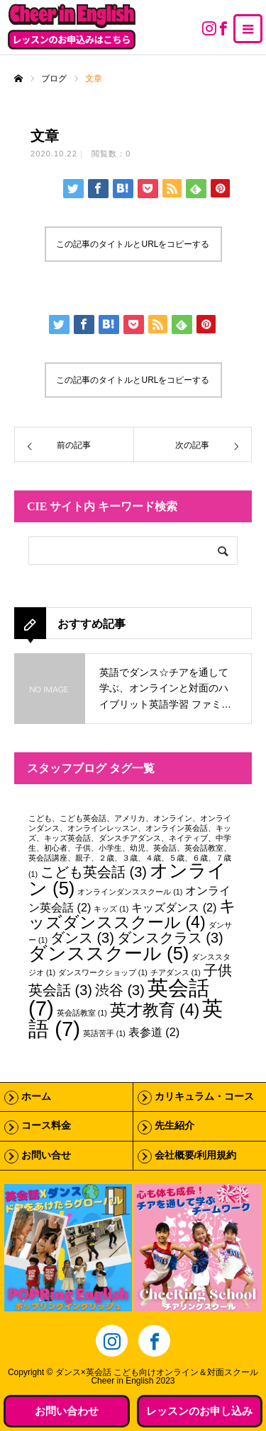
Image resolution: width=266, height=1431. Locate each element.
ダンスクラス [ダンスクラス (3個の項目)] (170, 938)
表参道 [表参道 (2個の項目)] (153, 1031)
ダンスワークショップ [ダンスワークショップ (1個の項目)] (103, 972)
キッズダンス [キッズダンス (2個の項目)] (173, 907)
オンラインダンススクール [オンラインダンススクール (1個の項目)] (129, 891)
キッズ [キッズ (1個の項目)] (111, 908)
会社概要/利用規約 (196, 1155)
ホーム (36, 1096)
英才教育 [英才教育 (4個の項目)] (155, 1010)
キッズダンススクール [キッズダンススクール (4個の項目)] (132, 914)
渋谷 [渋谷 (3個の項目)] (120, 990)
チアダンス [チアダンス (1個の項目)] (175, 972)
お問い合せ (46, 1155)
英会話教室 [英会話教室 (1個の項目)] (82, 1012)
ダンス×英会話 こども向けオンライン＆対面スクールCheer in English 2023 (156, 1376)
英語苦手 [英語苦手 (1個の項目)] (104, 1033)
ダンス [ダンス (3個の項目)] (82, 938)
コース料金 (46, 1125)
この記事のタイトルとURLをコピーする (132, 244)
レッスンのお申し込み (199, 1411)
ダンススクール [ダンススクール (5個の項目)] (108, 953)
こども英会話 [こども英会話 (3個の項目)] (93, 872)
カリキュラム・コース (204, 1096)
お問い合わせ (67, 1411)
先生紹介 (174, 1125)
